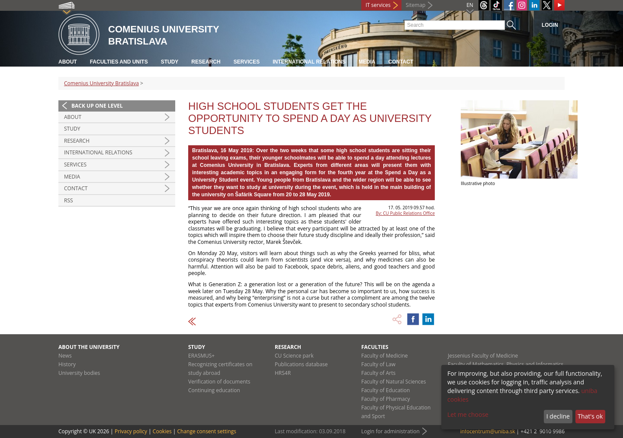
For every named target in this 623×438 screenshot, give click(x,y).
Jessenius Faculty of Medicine (483, 355)
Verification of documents (219, 381)
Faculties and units (119, 62)
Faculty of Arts (378, 373)
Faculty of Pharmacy (385, 399)
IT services (378, 5)
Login (550, 25)
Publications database (301, 364)
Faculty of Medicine (384, 355)
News (65, 355)
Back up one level (97, 105)
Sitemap (416, 5)
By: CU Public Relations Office (405, 213)
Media (367, 62)
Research (205, 62)
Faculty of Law (378, 364)
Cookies (162, 431)
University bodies (79, 373)
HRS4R (283, 373)
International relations (309, 62)
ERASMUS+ (201, 355)
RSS (68, 200)
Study (170, 62)
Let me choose (467, 414)
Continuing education (214, 390)
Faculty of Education (385, 390)
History (67, 364)
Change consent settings (206, 431)
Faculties (375, 347)
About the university (88, 347)
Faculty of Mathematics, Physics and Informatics (505, 364)
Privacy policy (131, 431)
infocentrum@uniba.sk (487, 431)
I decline (558, 416)
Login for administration (390, 431)
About (67, 62)
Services (247, 62)
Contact (401, 62)
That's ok (590, 416)
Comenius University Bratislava (101, 83)
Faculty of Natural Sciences (393, 381)
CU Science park (294, 355)
